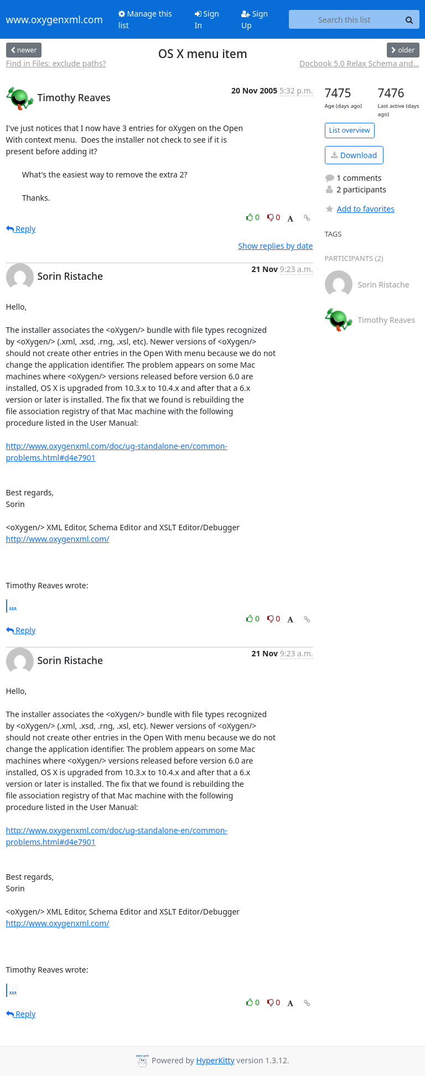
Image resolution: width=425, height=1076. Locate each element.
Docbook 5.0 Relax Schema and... (359, 63)
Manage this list (145, 19)
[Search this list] (344, 19)
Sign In (207, 19)
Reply (21, 228)
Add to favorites (360, 208)
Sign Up (254, 19)
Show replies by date (275, 246)
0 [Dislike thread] (274, 217)
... (13, 605)
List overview (349, 130)
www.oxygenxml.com (54, 19)
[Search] (409, 19)
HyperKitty (215, 1060)
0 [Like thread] (253, 217)
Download (354, 155)
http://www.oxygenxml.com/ (58, 539)
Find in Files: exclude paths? (56, 63)
